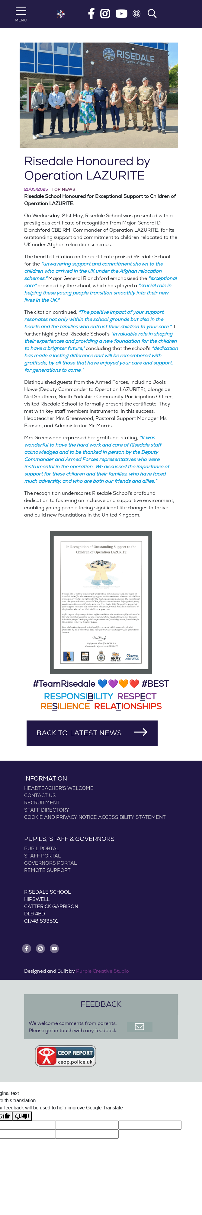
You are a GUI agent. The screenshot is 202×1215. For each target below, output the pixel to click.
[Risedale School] (60, 14)
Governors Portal (50, 863)
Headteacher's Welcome (59, 788)
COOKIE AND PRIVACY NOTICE (60, 817)
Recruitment (42, 803)
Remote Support (47, 870)
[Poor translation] (22, 1116)
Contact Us (40, 796)
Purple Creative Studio (102, 971)
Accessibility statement (132, 817)
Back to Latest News (79, 733)
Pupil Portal (41, 849)
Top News (63, 189)
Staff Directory (46, 810)
